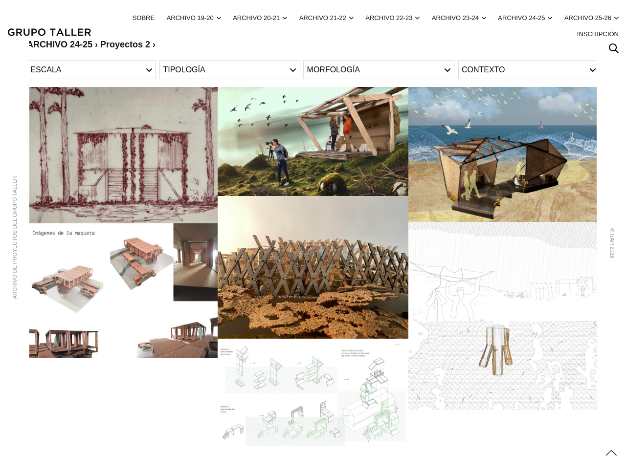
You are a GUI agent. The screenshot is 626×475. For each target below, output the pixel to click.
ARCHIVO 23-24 (455, 18)
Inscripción (598, 34)
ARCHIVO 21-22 (322, 18)
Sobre (144, 18)
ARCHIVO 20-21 (256, 18)
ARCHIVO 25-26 (587, 18)
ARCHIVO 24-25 (521, 18)
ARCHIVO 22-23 (388, 18)
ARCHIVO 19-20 (190, 18)
